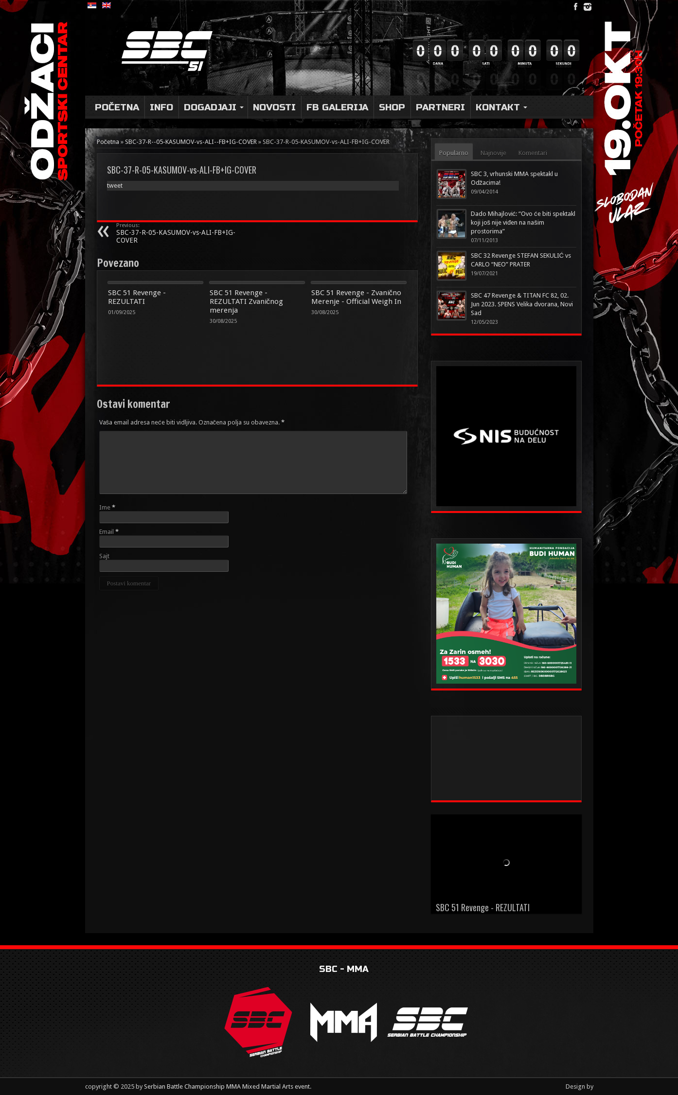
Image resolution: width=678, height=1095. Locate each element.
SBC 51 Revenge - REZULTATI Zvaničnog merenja (247, 301)
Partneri (440, 107)
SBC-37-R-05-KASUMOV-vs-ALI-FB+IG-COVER (175, 233)
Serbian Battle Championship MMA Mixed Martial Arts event (227, 1086)
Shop (392, 107)
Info (161, 107)
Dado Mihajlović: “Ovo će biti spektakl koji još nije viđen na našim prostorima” (523, 222)
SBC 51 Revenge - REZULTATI (137, 297)
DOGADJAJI (214, 107)
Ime (104, 507)
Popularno (453, 153)
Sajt (104, 556)
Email (106, 531)
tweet (115, 185)
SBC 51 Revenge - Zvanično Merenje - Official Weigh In (356, 297)
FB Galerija (337, 107)
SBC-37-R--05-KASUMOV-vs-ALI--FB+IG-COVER (191, 141)
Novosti (274, 107)
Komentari (532, 153)
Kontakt (501, 107)
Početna (117, 107)
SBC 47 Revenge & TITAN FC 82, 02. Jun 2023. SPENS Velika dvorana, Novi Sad (522, 304)
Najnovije (493, 153)
